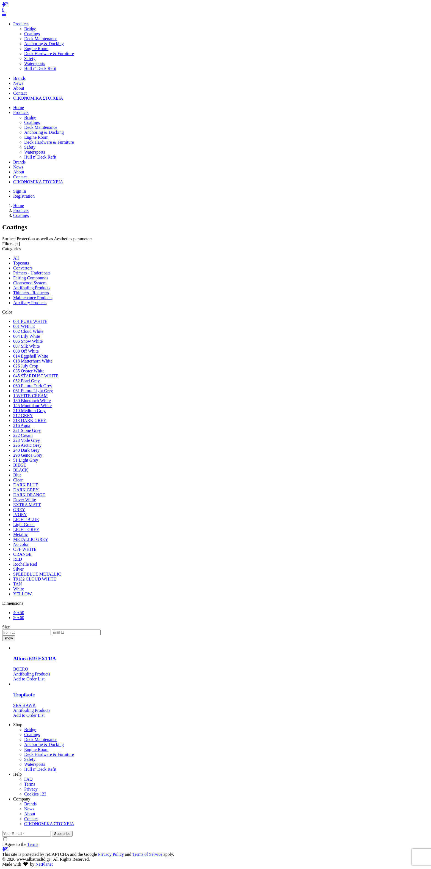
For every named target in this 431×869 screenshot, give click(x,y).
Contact (20, 177)
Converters (22, 268)
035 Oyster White (28, 371)
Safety (29, 58)
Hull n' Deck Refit (40, 68)
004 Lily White (26, 336)
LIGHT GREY (26, 529)
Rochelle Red (25, 564)
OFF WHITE (25, 549)
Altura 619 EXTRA (34, 658)
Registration (24, 196)
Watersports (34, 63)
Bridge (30, 28)
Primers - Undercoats (32, 273)
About (18, 172)
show (8, 638)
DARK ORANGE (29, 494)
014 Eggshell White (30, 356)
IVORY (20, 514)
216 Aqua (21, 425)
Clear (18, 480)
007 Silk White (26, 346)
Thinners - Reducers (31, 292)
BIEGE (19, 465)
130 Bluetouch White (32, 400)
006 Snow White (28, 341)
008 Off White (26, 351)
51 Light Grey (25, 460)
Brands (19, 162)
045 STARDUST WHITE (35, 376)
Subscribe (62, 834)
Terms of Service (147, 854)
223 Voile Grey (26, 440)
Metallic (20, 534)
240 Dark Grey (26, 450)
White (18, 589)
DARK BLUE (25, 485)
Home (18, 107)
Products (21, 112)
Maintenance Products (33, 297)
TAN (17, 584)
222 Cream (23, 435)
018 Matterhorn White (33, 361)
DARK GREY (26, 489)
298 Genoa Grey (27, 455)
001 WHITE (24, 326)
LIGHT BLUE (26, 519)
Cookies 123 (35, 794)
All (16, 258)
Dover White (24, 499)
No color (21, 544)
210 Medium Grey (29, 410)
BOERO (20, 669)
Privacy (31, 789)
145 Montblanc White (32, 405)
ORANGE (22, 554)
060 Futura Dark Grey (32, 385)
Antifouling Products (31, 287)
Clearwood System (29, 282)
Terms (29, 784)
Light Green (24, 524)
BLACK (20, 470)
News (18, 167)
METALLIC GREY (30, 539)
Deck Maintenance (40, 38)
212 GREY (23, 415)
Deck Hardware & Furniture (49, 53)
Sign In (19, 191)
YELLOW (22, 594)
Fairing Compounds (30, 278)
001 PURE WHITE (30, 321)
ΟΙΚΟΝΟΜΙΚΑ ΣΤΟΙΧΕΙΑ (38, 181)
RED (17, 559)
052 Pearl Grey (26, 380)
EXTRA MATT (27, 504)
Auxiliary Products (29, 302)
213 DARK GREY (29, 420)
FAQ (28, 779)
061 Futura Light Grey (33, 390)
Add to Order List (29, 679)
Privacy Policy (111, 854)
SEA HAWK (24, 705)
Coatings (32, 33)
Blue (17, 475)
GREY (19, 509)
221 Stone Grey (27, 430)
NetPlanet (44, 864)
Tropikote (24, 695)
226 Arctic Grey (27, 445)
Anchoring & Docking (44, 43)
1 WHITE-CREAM (30, 395)
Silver (18, 569)
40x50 (18, 612)
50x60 (18, 617)
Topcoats (21, 263)
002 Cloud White (28, 331)
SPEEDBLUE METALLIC (37, 574)
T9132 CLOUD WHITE (34, 579)
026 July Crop (25, 366)
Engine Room (36, 48)
